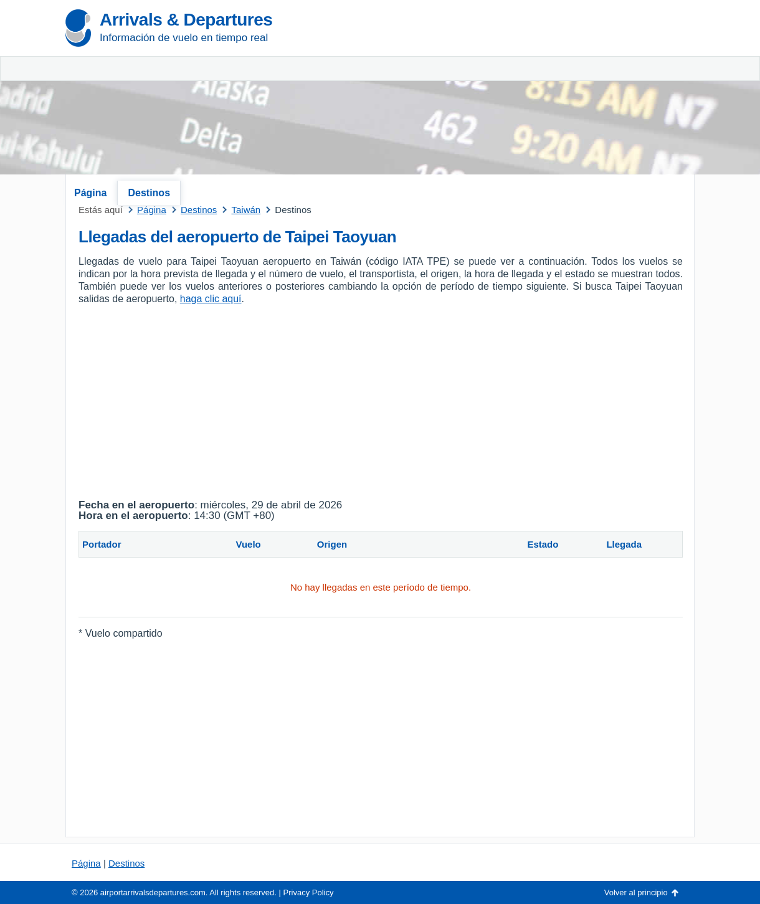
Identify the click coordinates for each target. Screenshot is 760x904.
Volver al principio (636, 892)
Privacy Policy (308, 892)
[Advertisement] (548, 93)
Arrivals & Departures (186, 19)
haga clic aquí (211, 298)
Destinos (149, 193)
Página (90, 193)
